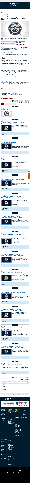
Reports (2, 457)
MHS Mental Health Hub (18, 417)
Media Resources (23, 48)
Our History (2, 416)
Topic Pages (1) (12, 103)
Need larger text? (4, 14)
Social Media (24, 415)
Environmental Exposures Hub (17, 419)
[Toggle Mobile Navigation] (1, 4)
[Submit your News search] (27, 382)
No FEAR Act (17, 468)
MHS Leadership (3, 410)
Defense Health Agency (5, 82)
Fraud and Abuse (23, 468)
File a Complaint (10, 464)
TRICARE (5, 48)
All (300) (2, 103)
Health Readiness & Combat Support (18, 425)
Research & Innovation (18, 434)
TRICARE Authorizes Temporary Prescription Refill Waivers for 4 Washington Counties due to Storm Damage (13, 291)
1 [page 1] (12, 100)
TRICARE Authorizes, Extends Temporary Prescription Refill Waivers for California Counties (12, 123)
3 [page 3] (17, 100)
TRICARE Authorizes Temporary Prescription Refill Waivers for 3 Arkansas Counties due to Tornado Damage (13, 365)
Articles (4, 384)
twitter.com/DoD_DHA (8, 92)
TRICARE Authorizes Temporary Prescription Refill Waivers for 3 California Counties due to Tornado (11, 217)
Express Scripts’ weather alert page (14, 74)
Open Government (4, 472)
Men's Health (17, 435)
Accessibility (4, 470)
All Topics (16, 411)
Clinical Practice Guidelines (3, 441)
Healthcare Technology (18, 428)
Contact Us (2, 420)
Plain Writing (11, 472)
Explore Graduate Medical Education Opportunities (10, 462)
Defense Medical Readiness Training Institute (10, 417)
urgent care (10, 69)
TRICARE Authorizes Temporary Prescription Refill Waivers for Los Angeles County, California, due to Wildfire (12, 236)
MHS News (24, 409)
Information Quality (23, 470)
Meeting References (3, 451)
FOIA (9, 470)
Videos (4, 391)
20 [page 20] (25, 100)
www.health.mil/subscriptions (19, 88)
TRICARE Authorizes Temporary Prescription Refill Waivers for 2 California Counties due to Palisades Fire (12, 160)
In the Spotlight (25, 414)
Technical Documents (4, 458)
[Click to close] (29, 172)
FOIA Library (2, 446)
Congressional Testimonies (3, 443)
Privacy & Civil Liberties (18, 432)
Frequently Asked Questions (3, 450)
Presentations (2, 454)
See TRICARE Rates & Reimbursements (11, 455)
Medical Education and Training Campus (11, 423)
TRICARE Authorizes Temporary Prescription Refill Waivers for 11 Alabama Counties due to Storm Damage (12, 178)
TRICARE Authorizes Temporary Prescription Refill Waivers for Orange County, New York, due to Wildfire (12, 310)
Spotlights (4, 389)
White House (22, 472)
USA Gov (16, 472)
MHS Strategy (3, 413)
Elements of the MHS (4, 411)
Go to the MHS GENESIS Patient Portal (10, 445)
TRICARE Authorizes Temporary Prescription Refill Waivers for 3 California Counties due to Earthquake (12, 255)
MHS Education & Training (11, 410)
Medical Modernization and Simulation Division (11, 425)
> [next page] (28, 100)
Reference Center (4, 439)
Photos (4, 387)
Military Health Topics (17, 410)
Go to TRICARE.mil (10, 440)
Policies (2, 453)
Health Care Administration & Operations (17, 422)
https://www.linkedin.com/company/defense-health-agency (15, 94)
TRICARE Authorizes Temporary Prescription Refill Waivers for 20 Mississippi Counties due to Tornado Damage (12, 198)
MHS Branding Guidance (3, 419)
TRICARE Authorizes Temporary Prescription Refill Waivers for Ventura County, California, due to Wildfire (12, 347)
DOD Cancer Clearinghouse (17, 413)
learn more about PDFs (20, 480)
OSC (26, 472)
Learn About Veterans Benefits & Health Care (11, 451)
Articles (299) (7, 103)
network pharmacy (20, 65)
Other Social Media (19, 44)
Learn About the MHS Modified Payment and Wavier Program (11, 448)
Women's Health (17, 436)
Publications (2, 455)
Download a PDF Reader (11, 480)
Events (4, 386)
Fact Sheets (2, 445)
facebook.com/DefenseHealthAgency (12, 93)
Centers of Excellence (18, 426)
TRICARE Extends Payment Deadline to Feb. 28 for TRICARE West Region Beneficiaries (11, 141)
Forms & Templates (3, 448)
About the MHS (3, 409)
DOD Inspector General (15, 470)
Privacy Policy (11, 468)
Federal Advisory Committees (3, 415)
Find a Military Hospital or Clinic (11, 442)
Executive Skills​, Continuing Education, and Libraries (11, 420)
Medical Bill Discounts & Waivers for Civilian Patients (18, 430)
